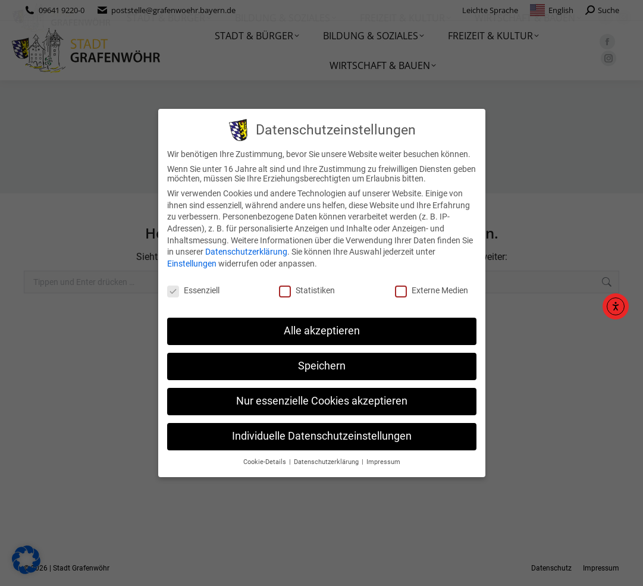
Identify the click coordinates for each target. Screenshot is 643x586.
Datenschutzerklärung (246, 251)
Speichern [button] (322, 366)
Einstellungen (192, 263)
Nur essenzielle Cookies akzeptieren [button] (321, 401)
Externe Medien (431, 290)
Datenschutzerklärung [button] (327, 462)
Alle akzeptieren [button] (322, 331)
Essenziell (193, 290)
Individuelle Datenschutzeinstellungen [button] (322, 436)
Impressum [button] (383, 462)
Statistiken (307, 290)
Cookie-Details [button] (265, 462)
